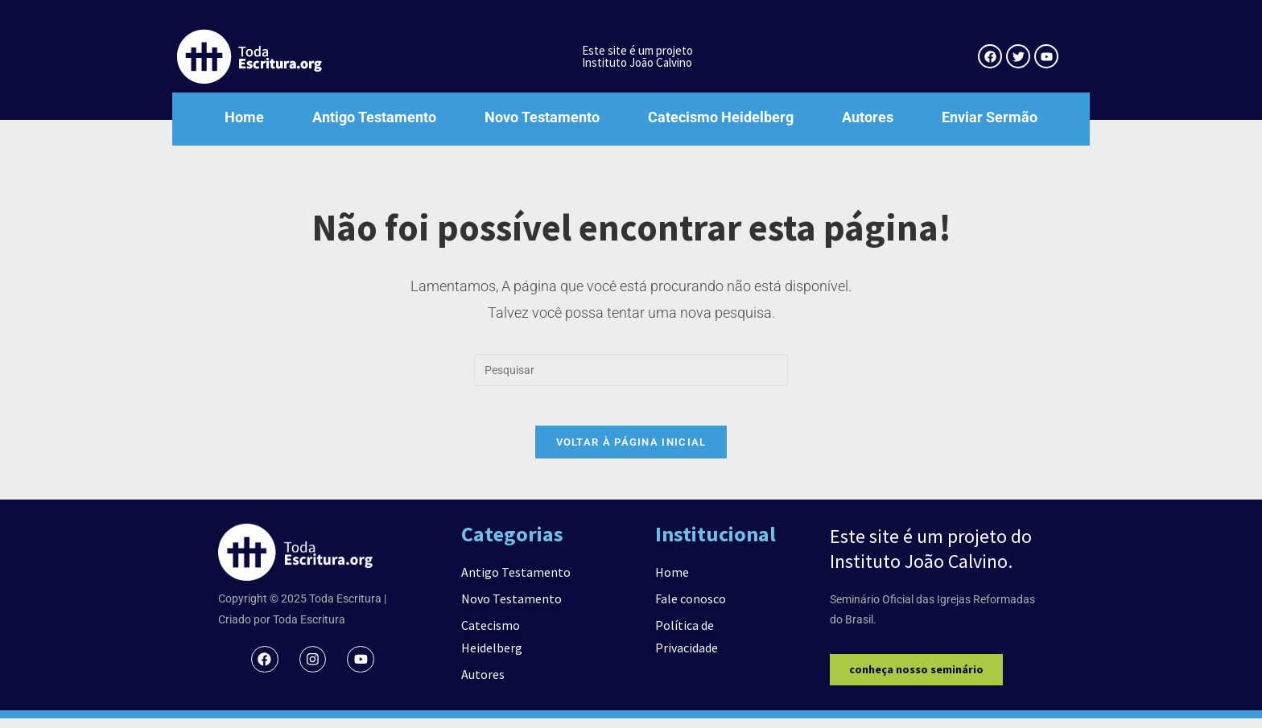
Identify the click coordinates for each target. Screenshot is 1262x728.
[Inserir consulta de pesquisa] (631, 370)
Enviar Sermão (989, 117)
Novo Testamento (542, 117)
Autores (867, 117)
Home (244, 117)
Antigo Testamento (374, 117)
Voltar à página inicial (631, 452)
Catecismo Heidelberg (721, 117)
